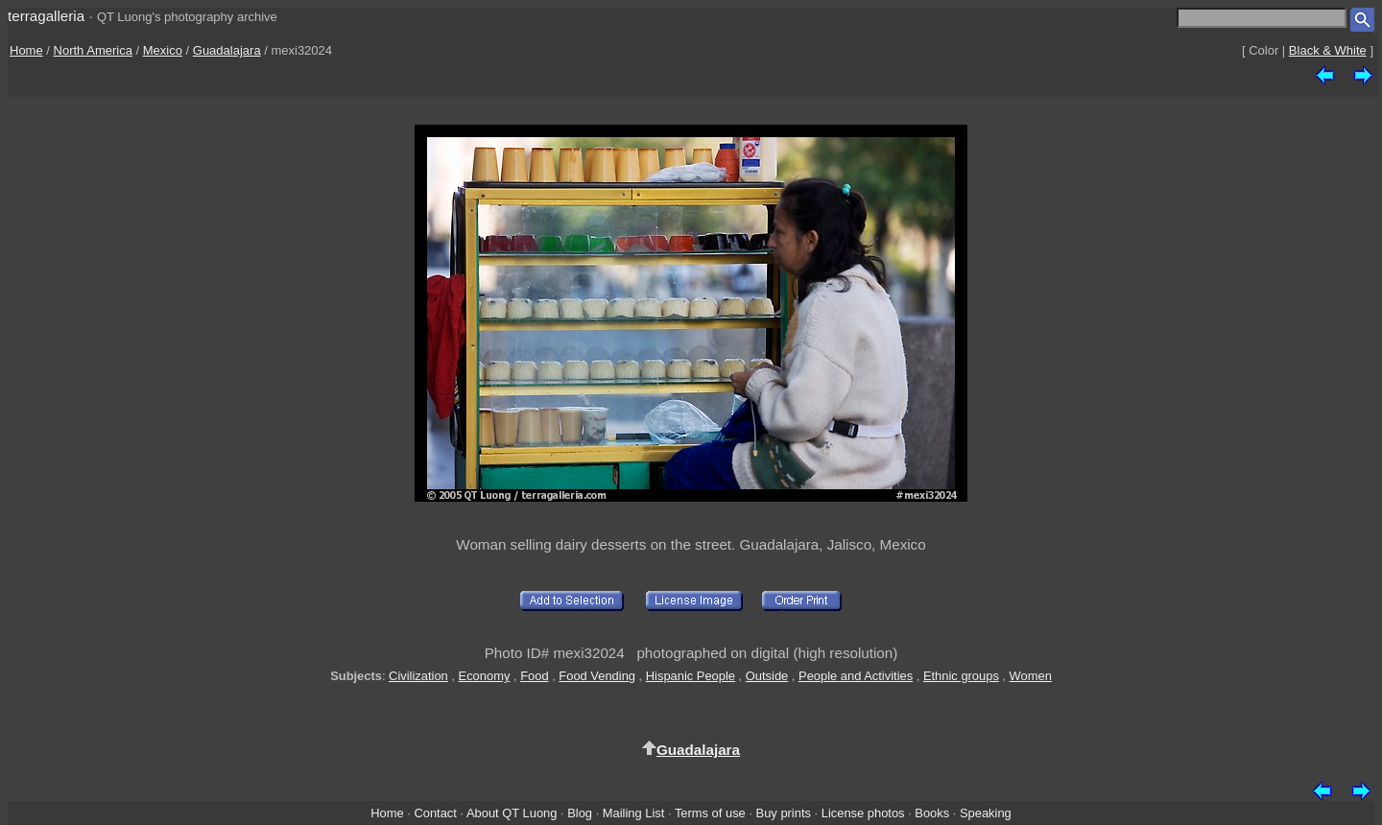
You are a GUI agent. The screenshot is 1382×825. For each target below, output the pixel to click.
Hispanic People (690, 676)
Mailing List (634, 813)
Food (534, 676)
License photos (863, 813)
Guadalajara (227, 50)
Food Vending (597, 676)
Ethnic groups (961, 676)
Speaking (986, 813)
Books (932, 813)
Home (26, 50)
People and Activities (855, 676)
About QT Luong (511, 813)
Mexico (162, 50)
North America (93, 50)
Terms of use (710, 813)
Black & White (1328, 50)
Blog (579, 813)
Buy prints (783, 813)
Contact (435, 813)
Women (1031, 676)
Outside (767, 676)
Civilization (418, 676)
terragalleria (46, 16)
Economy (485, 676)
